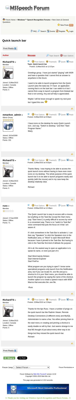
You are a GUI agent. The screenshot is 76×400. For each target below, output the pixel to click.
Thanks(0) (51, 62)
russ (6, 205)
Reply (71, 62)
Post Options (38, 62)
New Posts (64, 25)
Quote (63, 62)
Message (32, 55)
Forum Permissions (66, 367)
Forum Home (11, 20)
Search (42, 31)
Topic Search (52, 56)
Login (71, 31)
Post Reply (10, 48)
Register (62, 31)
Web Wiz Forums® (39, 374)
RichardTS (9, 61)
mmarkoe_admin (13, 114)
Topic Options (67, 56)
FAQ (35, 31)
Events (51, 31)
